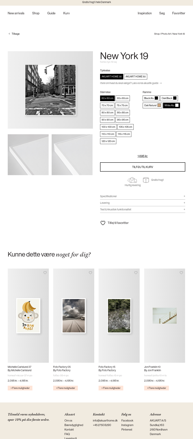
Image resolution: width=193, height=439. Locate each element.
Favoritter (178, 13)
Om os (68, 420)
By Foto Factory (61, 370)
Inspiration (145, 13)
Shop (35, 13)
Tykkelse (105, 70)
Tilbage (16, 33)
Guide (51, 13)
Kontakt (69, 429)
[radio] (111, 76)
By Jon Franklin (152, 370)
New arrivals (16, 13)
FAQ (67, 434)
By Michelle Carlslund (19, 370)
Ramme (147, 92)
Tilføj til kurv (142, 167)
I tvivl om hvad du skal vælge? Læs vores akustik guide (129, 83)
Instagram (127, 425)
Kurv (66, 13)
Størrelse (105, 92)
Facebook (127, 420)
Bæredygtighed (73, 425)
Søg (162, 13)
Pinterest (126, 429)
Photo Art (166, 33)
